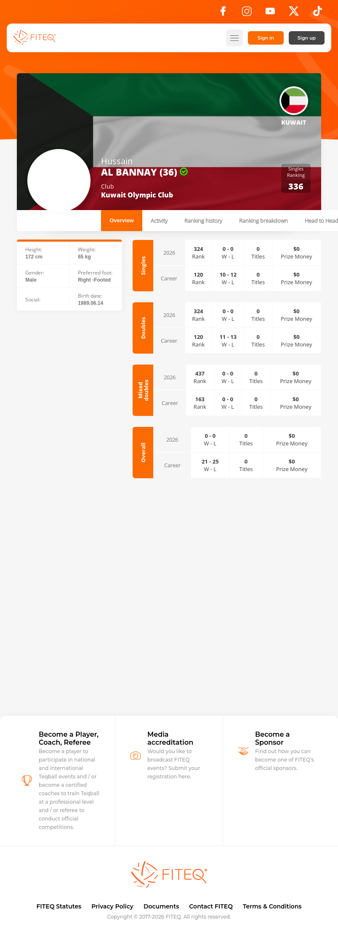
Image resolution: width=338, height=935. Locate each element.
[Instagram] (247, 13)
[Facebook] (223, 13)
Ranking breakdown (263, 220)
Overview (121, 220)
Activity (159, 220)
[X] (294, 13)
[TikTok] (317, 13)
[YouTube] (270, 13)
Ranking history (203, 220)
